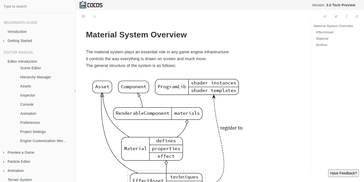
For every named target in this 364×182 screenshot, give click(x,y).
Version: (333, 5)
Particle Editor (16, 162)
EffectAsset (324, 32)
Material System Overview (333, 26)
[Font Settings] (94, 16)
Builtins (321, 45)
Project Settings (33, 132)
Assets (25, 86)
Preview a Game (18, 152)
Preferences (30, 123)
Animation (28, 113)
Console (27, 104)
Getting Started (17, 41)
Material (322, 38)
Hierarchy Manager (35, 77)
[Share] (356, 16)
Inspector (27, 95)
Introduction (17, 32)
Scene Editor (30, 68)
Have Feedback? (343, 173)
